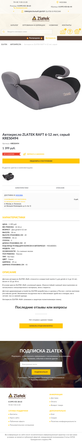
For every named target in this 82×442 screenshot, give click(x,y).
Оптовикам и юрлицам (33, 25)
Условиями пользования (39, 379)
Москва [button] (19, 195)
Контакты (66, 25)
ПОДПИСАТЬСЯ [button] (41, 372)
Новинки (53, 25)
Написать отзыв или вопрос (41, 326)
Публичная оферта (17, 421)
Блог (53, 414)
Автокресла (51, 38)
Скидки (54, 418)
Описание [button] (60, 188)
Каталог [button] (14, 25)
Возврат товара (57, 405)
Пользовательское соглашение (22, 425)
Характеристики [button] (21, 188)
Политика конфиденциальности (63, 421)
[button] (20, 7)
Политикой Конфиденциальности (52, 377)
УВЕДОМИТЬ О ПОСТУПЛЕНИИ (41, 161)
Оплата (54, 402)
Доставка (54, 398)
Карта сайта (14, 418)
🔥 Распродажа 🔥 (34, 38)
